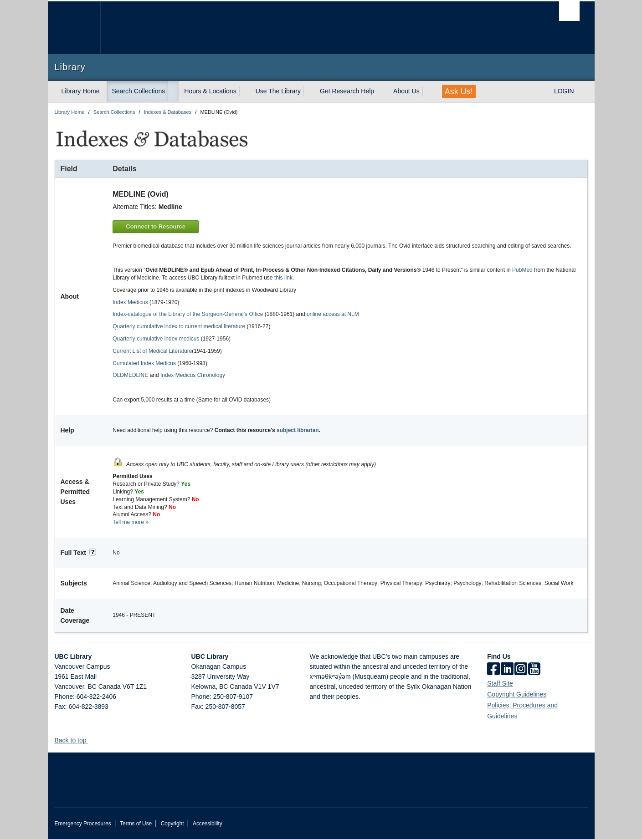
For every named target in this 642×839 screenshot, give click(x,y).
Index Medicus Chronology (192, 375)
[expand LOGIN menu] (582, 91)
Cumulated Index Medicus (144, 363)
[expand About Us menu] (427, 91)
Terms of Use (136, 823)
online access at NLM (333, 314)
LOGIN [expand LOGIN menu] (564, 91)
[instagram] (520, 669)
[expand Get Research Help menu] (382, 91)
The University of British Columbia (74, 27)
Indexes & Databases (168, 112)
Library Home (81, 91)
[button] (91, 740)
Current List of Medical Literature (152, 351)
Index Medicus (130, 302)
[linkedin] (507, 669)
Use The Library (278, 91)
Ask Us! (459, 91)
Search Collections (138, 91)
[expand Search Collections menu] (173, 91)
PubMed (522, 270)
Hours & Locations (210, 91)
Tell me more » (131, 522)
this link (283, 278)
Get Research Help (347, 91)
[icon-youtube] (534, 669)
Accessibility (207, 823)
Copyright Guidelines (516, 694)
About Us (406, 91)
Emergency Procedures (83, 823)
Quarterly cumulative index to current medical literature (179, 326)
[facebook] (493, 669)
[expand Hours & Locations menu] (244, 91)
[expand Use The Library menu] (308, 91)
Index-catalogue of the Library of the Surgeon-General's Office (188, 314)
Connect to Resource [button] (155, 226)
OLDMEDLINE (130, 375)
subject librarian (298, 430)
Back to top (75, 740)
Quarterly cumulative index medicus (156, 339)
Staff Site (500, 683)
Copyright (172, 823)
